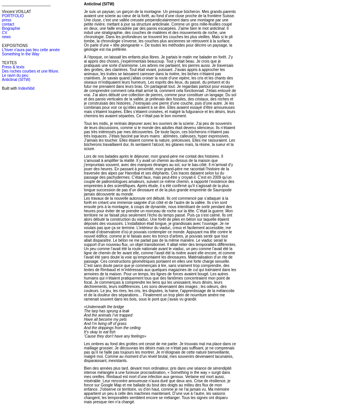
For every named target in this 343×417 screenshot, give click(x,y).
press (6, 20)
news (6, 37)
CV (4, 33)
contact (8, 24)
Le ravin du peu (15, 75)
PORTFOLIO (13, 16)
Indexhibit (26, 88)
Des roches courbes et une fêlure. (30, 71)
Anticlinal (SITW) (16, 80)
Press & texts (13, 67)
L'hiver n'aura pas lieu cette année (31, 50)
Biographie (11, 28)
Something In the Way (20, 54)
